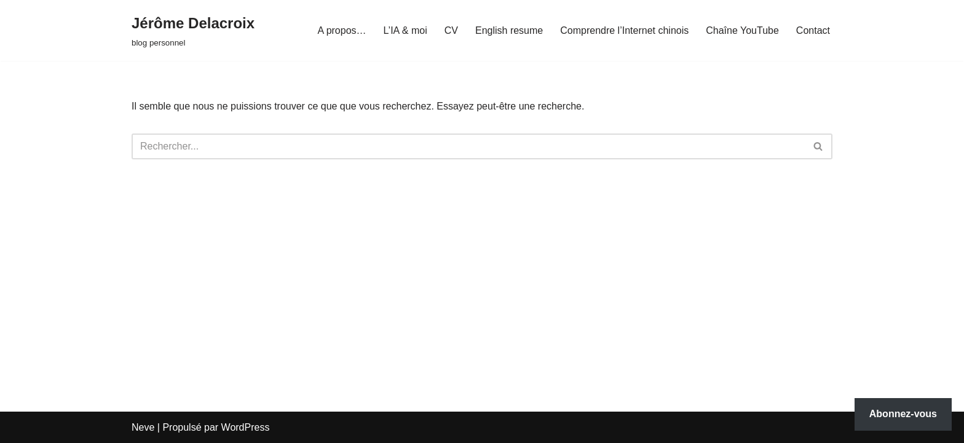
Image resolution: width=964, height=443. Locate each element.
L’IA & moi (405, 30)
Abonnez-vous (903, 414)
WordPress (245, 427)
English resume (509, 30)
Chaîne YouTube (742, 30)
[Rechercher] (468, 146)
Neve (143, 427)
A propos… (341, 30)
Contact (813, 30)
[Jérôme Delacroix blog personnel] (193, 30)
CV (451, 30)
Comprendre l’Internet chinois (624, 30)
